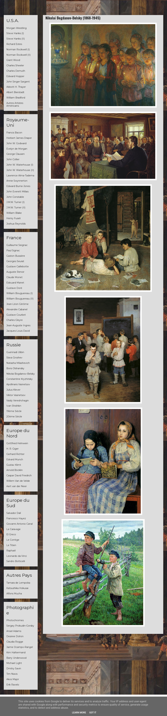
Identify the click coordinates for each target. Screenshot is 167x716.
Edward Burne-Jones (18, 186)
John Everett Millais (17, 191)
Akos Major (12, 679)
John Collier (12, 159)
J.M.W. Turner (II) (15, 207)
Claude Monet (14, 277)
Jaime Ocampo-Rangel (19, 647)
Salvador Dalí (13, 513)
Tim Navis (11, 673)
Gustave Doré (14, 288)
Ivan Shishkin (13, 405)
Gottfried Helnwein (17, 443)
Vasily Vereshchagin (17, 400)
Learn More (79, 712)
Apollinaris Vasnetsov (18, 384)
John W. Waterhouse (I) (19, 164)
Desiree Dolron (14, 636)
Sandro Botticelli (15, 561)
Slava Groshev (14, 357)
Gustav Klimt (13, 464)
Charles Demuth (15, 70)
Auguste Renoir (15, 271)
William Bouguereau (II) (19, 298)
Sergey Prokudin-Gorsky (20, 625)
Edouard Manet (15, 282)
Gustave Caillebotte (17, 266)
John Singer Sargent (18, 81)
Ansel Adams (13, 631)
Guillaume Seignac (17, 245)
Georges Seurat (15, 261)
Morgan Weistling (16, 28)
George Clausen (15, 154)
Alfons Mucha (14, 593)
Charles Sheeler (15, 65)
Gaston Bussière (15, 255)
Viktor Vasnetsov (15, 395)
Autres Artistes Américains (14, 104)
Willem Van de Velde (18, 480)
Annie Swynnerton (16, 180)
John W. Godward (16, 143)
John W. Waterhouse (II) (20, 170)
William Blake (14, 212)
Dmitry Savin (13, 668)
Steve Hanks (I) (15, 33)
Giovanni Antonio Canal (19, 523)
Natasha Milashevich (18, 363)
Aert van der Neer (16, 486)
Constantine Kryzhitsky (19, 379)
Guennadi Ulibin (15, 352)
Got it (92, 712)
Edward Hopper (15, 76)
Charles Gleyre (14, 320)
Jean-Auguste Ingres (18, 325)
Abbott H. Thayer (16, 86)
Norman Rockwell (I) (18, 49)
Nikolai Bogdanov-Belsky (20, 373)
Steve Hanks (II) (15, 38)
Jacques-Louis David (18, 330)
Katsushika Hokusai (17, 588)
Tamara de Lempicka (18, 582)
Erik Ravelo (12, 684)
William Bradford (15, 97)
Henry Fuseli (13, 218)
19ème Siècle (14, 411)
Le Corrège (12, 539)
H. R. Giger (12, 448)
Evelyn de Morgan (16, 148)
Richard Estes (14, 44)
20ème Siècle (14, 416)
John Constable (15, 196)
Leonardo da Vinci (16, 556)
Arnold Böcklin (14, 470)
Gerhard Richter (15, 454)
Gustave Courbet (16, 314)
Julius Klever (13, 389)
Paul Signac (13, 250)
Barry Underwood (16, 657)
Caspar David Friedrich (19, 475)
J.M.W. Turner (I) (15, 202)
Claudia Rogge (14, 641)
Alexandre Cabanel (16, 309)
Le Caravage (13, 529)
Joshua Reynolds (16, 223)
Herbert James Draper (19, 138)
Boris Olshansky (15, 368)
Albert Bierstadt (15, 92)
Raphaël (11, 550)
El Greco (11, 534)
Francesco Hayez (16, 518)
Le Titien (11, 545)
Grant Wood (13, 60)
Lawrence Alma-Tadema (20, 175)
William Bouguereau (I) (19, 293)
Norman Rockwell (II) (18, 54)
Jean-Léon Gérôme (17, 304)
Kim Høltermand (15, 652)
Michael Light (14, 663)
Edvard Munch (14, 459)
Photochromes (15, 620)
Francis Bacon (14, 132)
